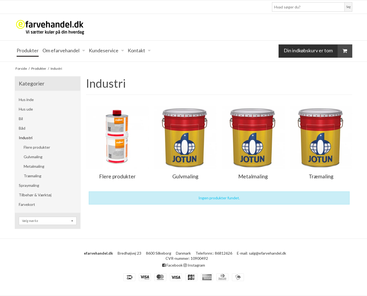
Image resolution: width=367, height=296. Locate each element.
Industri (25, 137)
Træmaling (32, 175)
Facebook (172, 265)
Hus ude (26, 109)
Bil (21, 118)
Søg (348, 6)
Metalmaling (34, 166)
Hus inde (26, 99)
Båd (22, 128)
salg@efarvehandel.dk (267, 253)
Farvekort (27, 204)
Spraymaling (29, 185)
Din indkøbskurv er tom (318, 51)
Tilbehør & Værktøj (35, 195)
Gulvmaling (33, 156)
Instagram (194, 265)
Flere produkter (37, 147)
